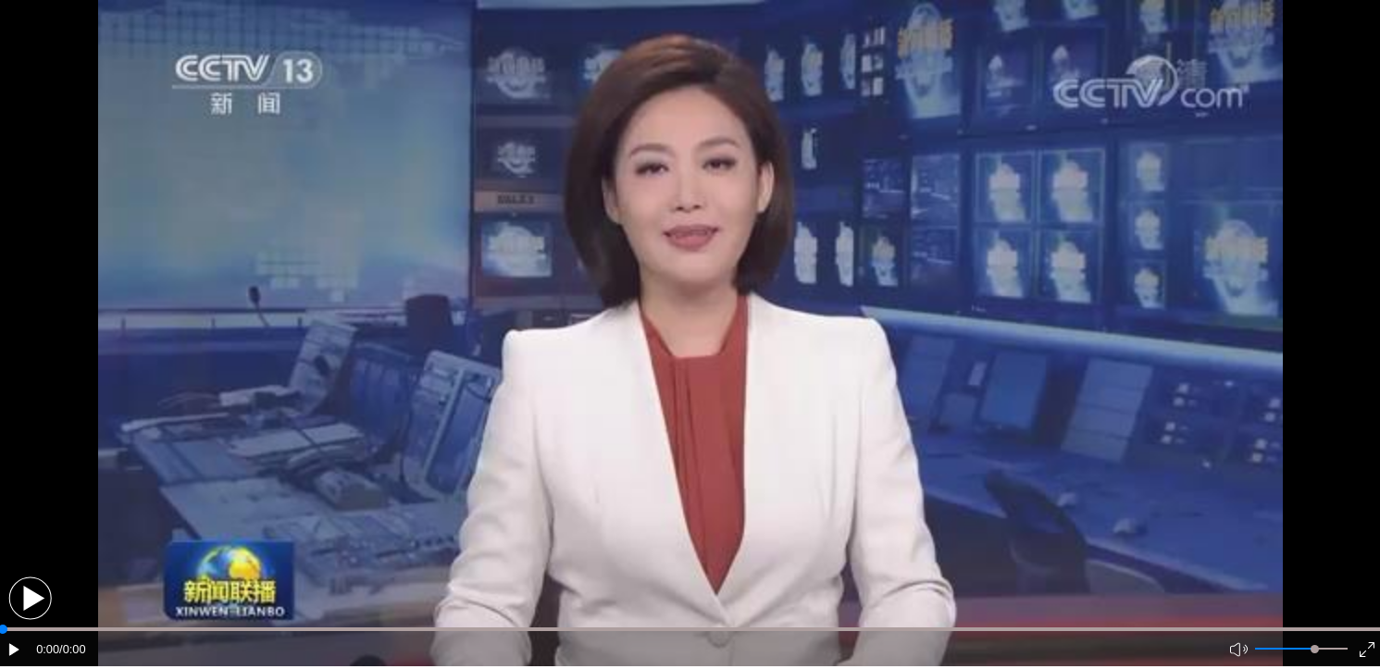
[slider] (1315, 649)
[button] (30, 598)
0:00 (47, 649)
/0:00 (72, 649)
